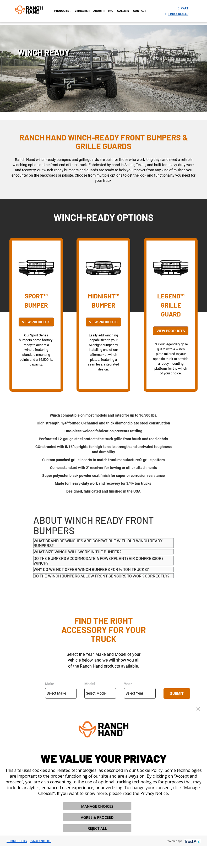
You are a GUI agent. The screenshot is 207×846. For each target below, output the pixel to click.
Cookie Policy (17, 841)
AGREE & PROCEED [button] (97, 817)
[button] (198, 708)
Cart (183, 8)
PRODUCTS (62, 11)
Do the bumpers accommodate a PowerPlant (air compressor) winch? (98, 560)
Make (49, 684)
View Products (36, 322)
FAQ (110, 11)
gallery (123, 11)
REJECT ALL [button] (97, 828)
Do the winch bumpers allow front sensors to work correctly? (102, 575)
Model (89, 684)
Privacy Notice (40, 841)
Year (128, 684)
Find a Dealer (176, 14)
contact (139, 11)
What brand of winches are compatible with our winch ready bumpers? (98, 543)
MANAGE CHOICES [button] (97, 806)
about (99, 11)
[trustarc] (191, 841)
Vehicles (82, 11)
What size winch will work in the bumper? (78, 551)
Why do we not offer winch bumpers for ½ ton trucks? (91, 569)
